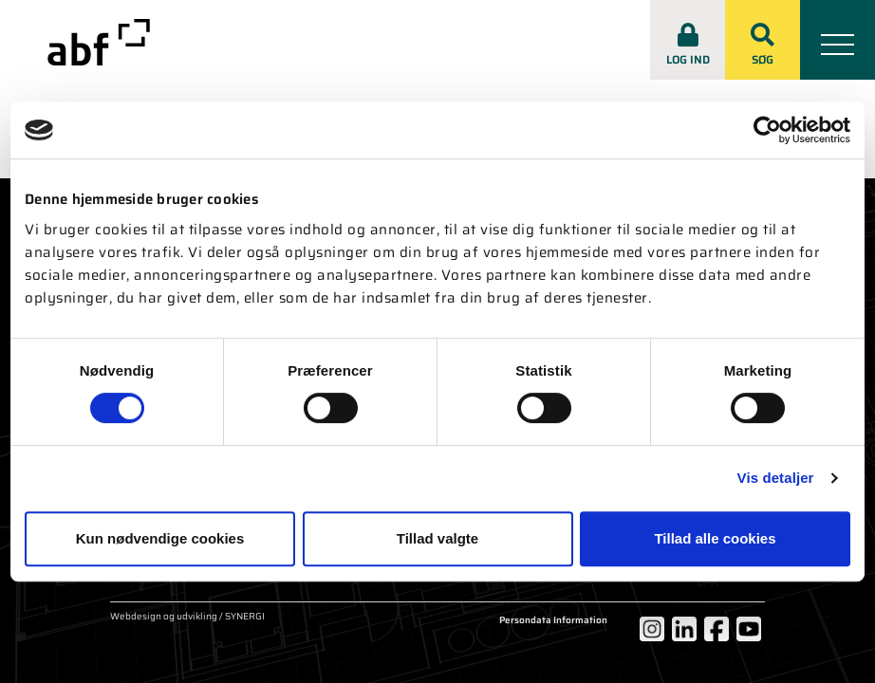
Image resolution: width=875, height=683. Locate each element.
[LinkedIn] (684, 629)
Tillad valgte (437, 538)
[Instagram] (652, 629)
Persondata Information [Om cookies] (553, 620)
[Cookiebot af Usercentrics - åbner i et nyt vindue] (767, 130)
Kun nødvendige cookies (160, 538)
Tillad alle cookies (714, 538)
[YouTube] (749, 629)
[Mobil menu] (837, 40)
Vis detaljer (775, 478)
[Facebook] (716, 629)
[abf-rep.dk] (98, 42)
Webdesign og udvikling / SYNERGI (187, 617)
